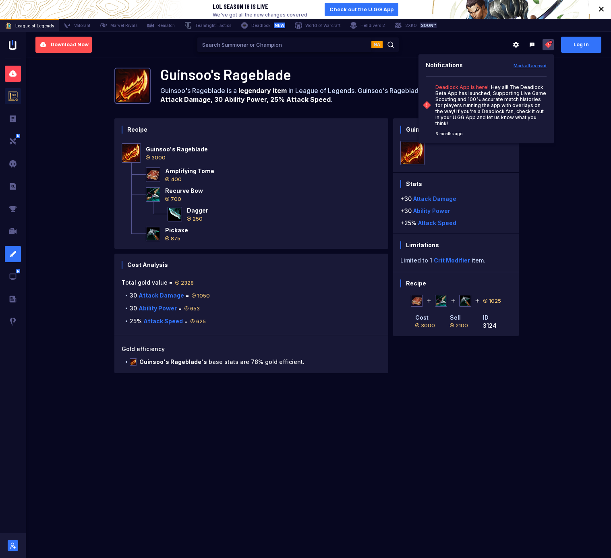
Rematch (161, 25)
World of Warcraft (317, 25)
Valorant (77, 25)
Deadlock (263, 25)
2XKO (416, 25)
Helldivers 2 (367, 25)
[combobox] (284, 44)
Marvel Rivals (118, 25)
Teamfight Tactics (207, 25)
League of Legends (29, 25)
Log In (581, 44)
